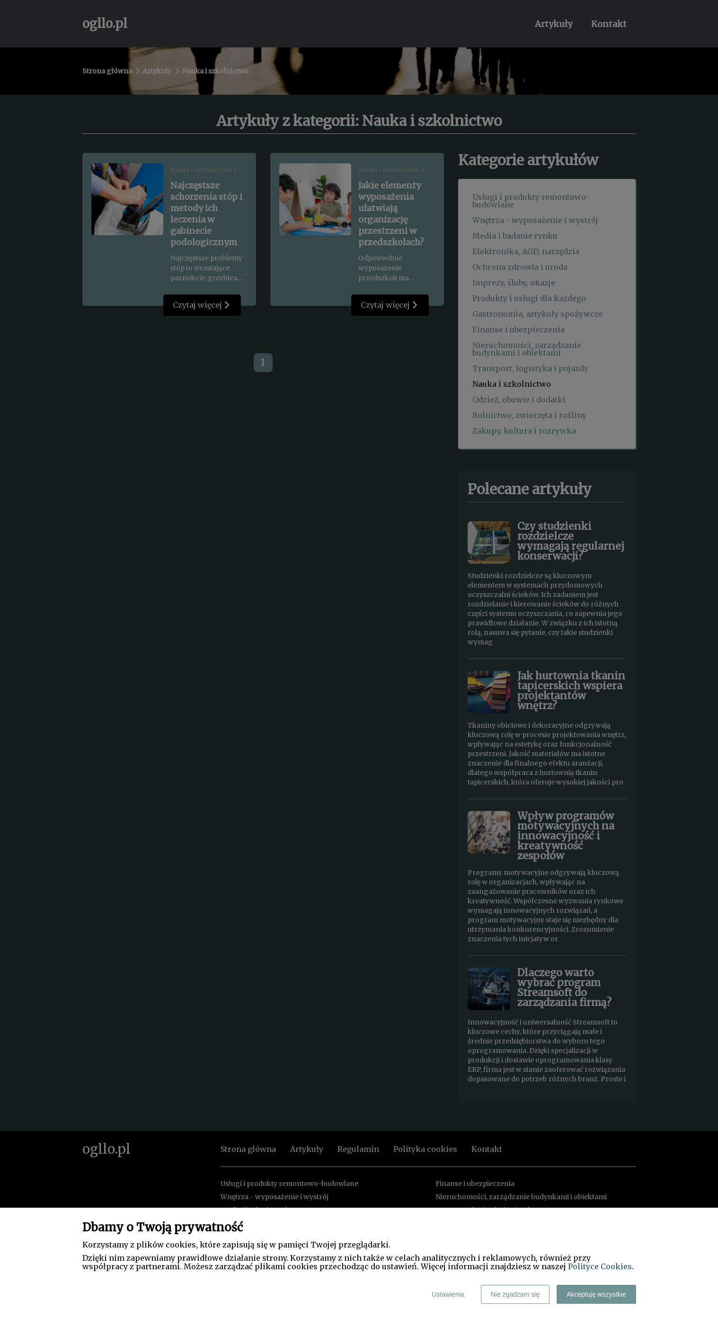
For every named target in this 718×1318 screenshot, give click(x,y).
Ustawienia (448, 1294)
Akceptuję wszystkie (596, 1294)
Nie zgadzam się (515, 1294)
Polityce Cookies (600, 1266)
